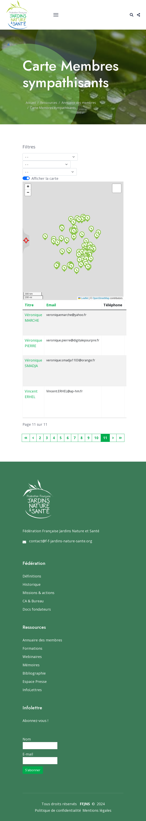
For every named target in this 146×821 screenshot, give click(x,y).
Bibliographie (34, 673)
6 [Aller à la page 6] (68, 438)
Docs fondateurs (37, 609)
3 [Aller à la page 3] (47, 438)
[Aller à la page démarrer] (26, 438)
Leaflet (83, 298)
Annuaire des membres (42, 640)
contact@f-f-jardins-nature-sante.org (60, 541)
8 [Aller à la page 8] (81, 438)
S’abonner (32, 770)
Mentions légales (96, 810)
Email (51, 305)
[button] (61, 228)
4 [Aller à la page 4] (54, 438)
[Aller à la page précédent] (33, 438)
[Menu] (55, 14)
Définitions (32, 576)
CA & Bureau (33, 601)
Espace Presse (35, 681)
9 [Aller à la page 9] (88, 438)
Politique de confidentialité (58, 810)
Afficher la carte (44, 178)
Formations (32, 648)
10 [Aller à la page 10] (96, 438)
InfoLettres (32, 689)
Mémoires (31, 665)
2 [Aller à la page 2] (40, 438)
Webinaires (32, 656)
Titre (29, 305)
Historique (32, 584)
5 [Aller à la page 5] (61, 438)
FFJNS (85, 803)
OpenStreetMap (101, 298)
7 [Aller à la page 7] (75, 438)
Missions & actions (38, 592)
